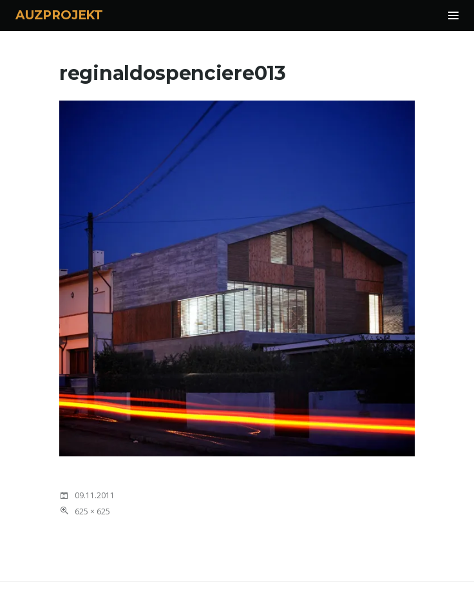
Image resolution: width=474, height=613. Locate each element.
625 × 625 (92, 511)
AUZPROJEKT (59, 15)
